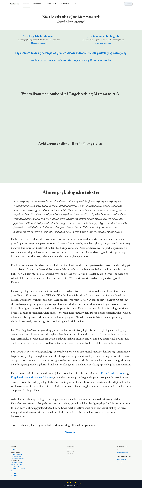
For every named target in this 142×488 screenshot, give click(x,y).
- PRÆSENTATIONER (17, 462)
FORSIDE (26, 4)
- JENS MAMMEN (16, 456)
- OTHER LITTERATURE (18, 469)
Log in (128, 4)
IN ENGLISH (15, 466)
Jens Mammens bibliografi (103, 36)
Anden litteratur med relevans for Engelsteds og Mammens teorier (71, 60)
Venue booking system (71, 485)
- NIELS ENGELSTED (16, 454)
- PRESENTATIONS (16, 464)
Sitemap (119, 462)
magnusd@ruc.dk (122, 452)
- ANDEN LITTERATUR (17, 458)
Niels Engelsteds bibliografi (38, 36)
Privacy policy (121, 459)
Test (76, 4)
